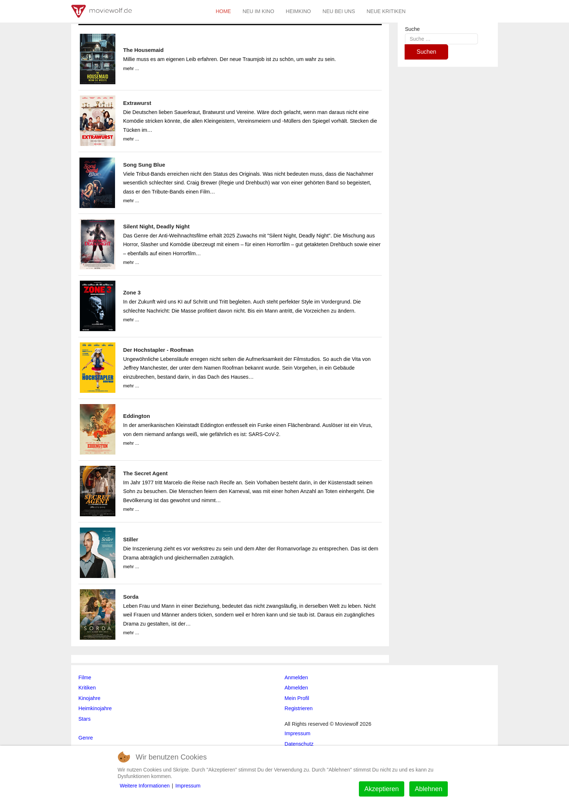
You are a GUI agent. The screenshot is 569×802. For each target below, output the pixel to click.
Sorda (131, 597)
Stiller (130, 539)
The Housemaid (143, 50)
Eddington (136, 416)
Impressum (187, 786)
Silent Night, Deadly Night (156, 226)
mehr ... (131, 68)
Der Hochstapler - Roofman (158, 350)
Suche (412, 29)
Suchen (426, 52)
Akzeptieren (381, 789)
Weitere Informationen (144, 786)
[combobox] (441, 38)
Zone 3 (131, 292)
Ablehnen (428, 789)
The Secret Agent (145, 473)
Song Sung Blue (144, 165)
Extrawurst (137, 103)
